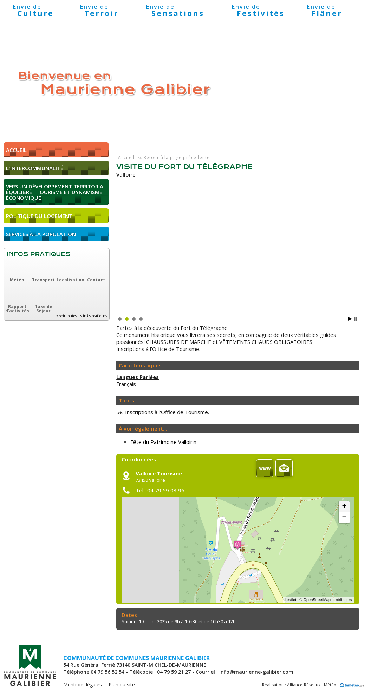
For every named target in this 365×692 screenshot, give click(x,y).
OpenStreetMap (317, 600)
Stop (355, 319)
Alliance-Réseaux (303, 685)
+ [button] (344, 506)
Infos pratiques (38, 254)
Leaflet (290, 600)
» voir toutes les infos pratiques (81, 315)
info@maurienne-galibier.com (256, 671)
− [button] (344, 517)
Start (350, 319)
